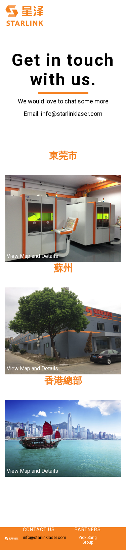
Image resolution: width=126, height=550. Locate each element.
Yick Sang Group (88, 540)
